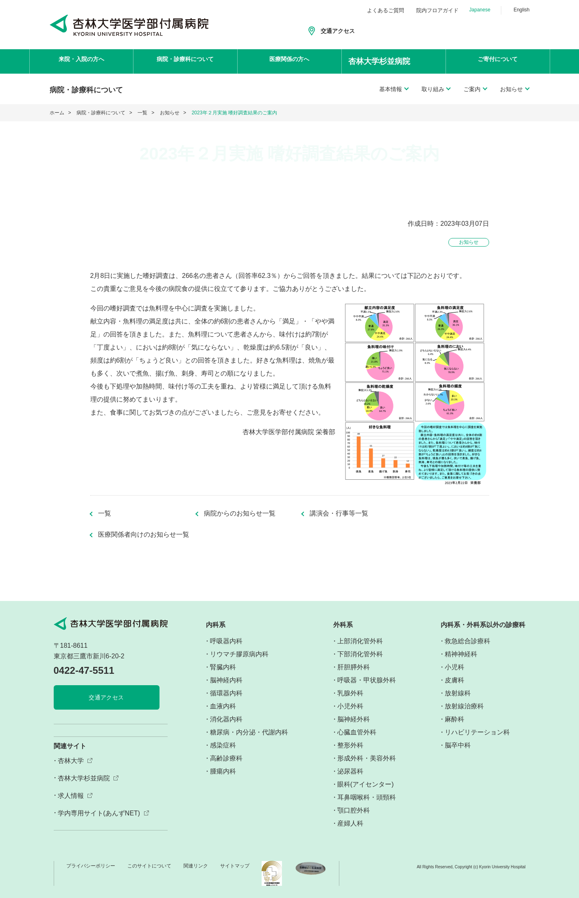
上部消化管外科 (360, 641)
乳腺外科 (350, 693)
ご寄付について (497, 61)
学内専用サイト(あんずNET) (99, 813)
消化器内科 (226, 719)
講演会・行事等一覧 (339, 513)
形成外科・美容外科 (366, 758)
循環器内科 (226, 693)
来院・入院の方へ (81, 61)
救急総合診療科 (467, 641)
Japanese (479, 10)
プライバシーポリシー (90, 866)
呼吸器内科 (226, 641)
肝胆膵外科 (353, 667)
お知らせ (169, 113)
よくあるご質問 (385, 10)
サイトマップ (234, 866)
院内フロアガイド (437, 10)
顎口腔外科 (353, 810)
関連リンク (196, 866)
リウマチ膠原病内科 (239, 654)
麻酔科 (454, 719)
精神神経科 (461, 654)
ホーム (57, 113)
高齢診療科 (226, 758)
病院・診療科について (185, 61)
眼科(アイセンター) (365, 784)
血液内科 (223, 706)
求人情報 (71, 795)
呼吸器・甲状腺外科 (366, 680)
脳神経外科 (353, 719)
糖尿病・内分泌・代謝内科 (249, 732)
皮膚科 (454, 680)
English (521, 10)
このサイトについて (149, 866)
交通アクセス (338, 31)
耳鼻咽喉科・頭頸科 (366, 797)
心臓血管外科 (356, 732)
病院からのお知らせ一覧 (239, 513)
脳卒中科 (458, 745)
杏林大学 (71, 760)
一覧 (142, 113)
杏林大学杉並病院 (84, 778)
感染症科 (223, 745)
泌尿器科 (350, 771)
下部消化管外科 (360, 654)
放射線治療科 (464, 706)
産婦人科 (350, 823)
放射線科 (458, 693)
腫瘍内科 (223, 771)
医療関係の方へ (289, 61)
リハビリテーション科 (477, 732)
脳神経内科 (226, 680)
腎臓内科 (223, 667)
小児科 (454, 667)
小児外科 (350, 706)
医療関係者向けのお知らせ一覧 (143, 534)
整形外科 (350, 745)
